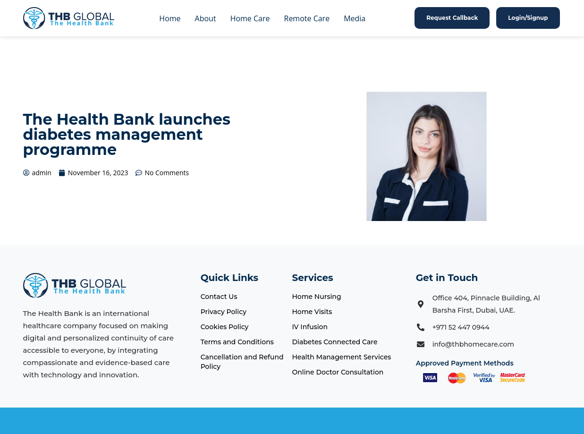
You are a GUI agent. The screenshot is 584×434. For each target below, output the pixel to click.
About (205, 18)
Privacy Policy (223, 311)
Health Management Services (341, 357)
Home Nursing (316, 296)
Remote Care (307, 18)
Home (169, 18)
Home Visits (312, 311)
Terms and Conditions (237, 342)
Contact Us (219, 296)
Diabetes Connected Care (334, 342)
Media (354, 18)
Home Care (250, 18)
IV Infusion (310, 327)
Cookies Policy (225, 327)
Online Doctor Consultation (337, 372)
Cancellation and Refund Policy (242, 362)
